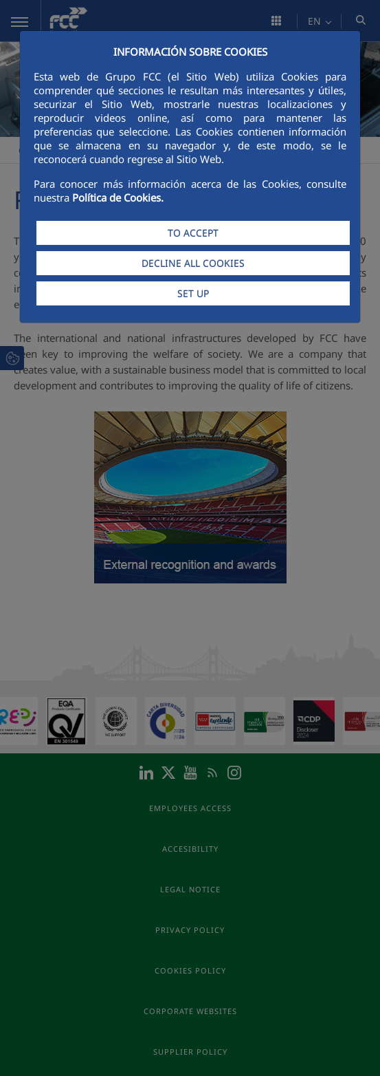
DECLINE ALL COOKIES (193, 263)
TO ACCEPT (193, 232)
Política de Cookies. (118, 197)
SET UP (193, 293)
